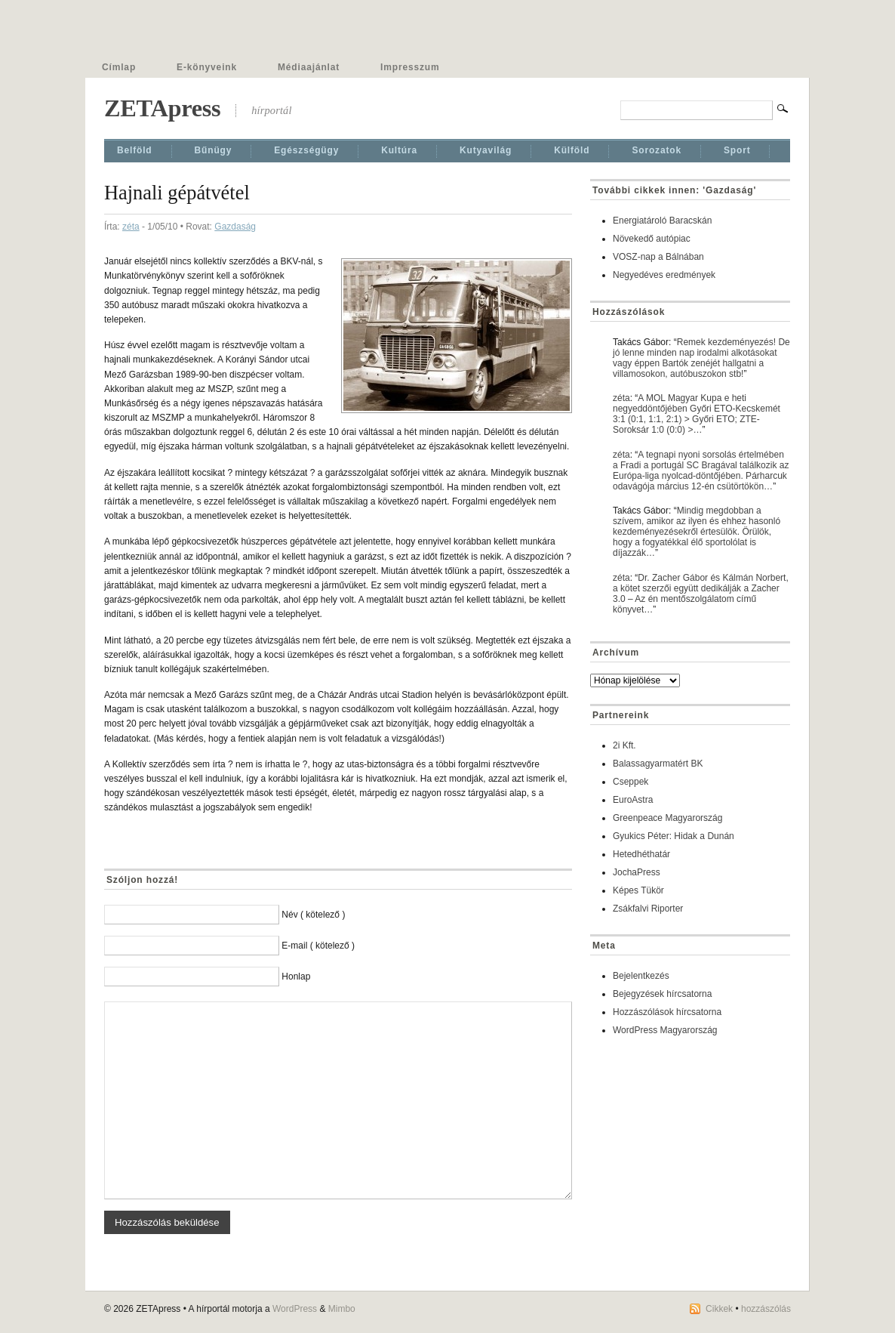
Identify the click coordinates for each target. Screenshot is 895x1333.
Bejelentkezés (641, 975)
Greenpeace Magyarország (667, 818)
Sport (737, 150)
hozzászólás (766, 1309)
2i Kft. (624, 745)
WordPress (294, 1309)
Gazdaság (235, 226)
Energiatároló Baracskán (662, 220)
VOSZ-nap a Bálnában (658, 256)
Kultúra (399, 150)
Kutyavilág (486, 150)
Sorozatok (656, 150)
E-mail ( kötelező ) (318, 945)
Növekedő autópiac (651, 238)
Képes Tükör (638, 890)
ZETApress (162, 108)
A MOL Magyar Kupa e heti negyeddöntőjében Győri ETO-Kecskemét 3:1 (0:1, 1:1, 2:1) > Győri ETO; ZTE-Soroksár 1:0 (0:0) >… (696, 414)
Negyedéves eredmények (664, 275)
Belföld (134, 150)
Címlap (119, 67)
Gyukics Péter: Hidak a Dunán (673, 836)
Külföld (571, 150)
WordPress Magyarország (665, 1030)
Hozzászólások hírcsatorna (667, 1012)
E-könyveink (207, 67)
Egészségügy (306, 150)
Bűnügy (213, 150)
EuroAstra (633, 800)
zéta (131, 226)
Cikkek (719, 1309)
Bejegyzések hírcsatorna (662, 994)
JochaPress (636, 872)
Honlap (295, 976)
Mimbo (341, 1309)
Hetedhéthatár (641, 854)
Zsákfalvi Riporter (648, 908)
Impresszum (409, 67)
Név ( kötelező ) (313, 914)
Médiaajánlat (309, 67)
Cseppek (630, 781)
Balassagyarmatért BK (658, 763)
